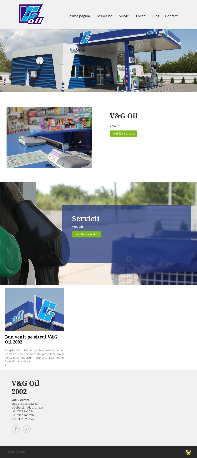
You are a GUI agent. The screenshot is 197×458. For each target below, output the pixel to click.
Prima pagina (79, 16)
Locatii (141, 16)
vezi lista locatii (123, 133)
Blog (155, 16)
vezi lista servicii (86, 234)
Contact (171, 16)
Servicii (124, 16)
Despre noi (104, 16)
